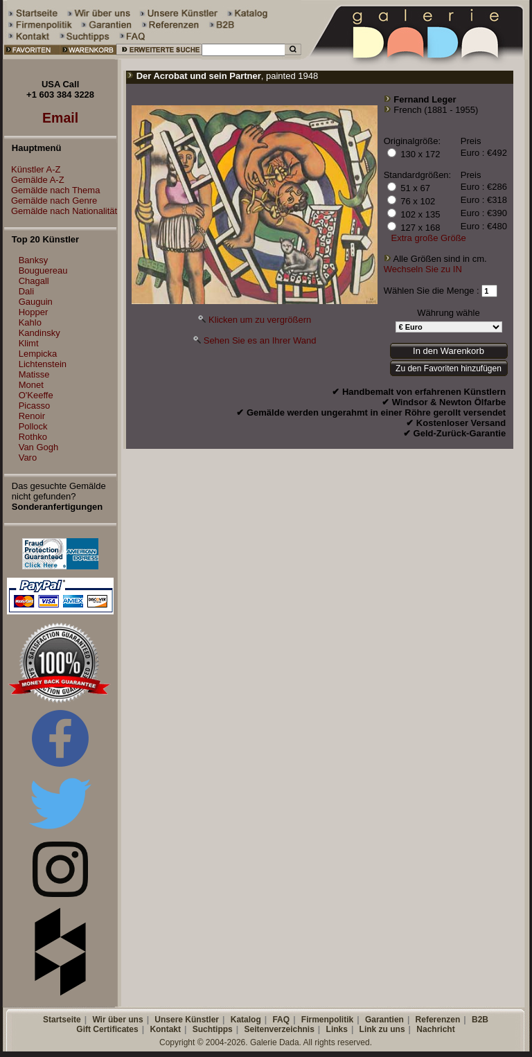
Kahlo (30, 322)
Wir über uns (117, 1019)
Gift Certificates (107, 1029)
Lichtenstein (42, 364)
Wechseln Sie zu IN (423, 269)
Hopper (33, 312)
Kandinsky (39, 333)
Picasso (35, 405)
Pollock (33, 426)
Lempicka (38, 353)
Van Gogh (39, 447)
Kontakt (165, 1029)
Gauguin (36, 301)
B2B (480, 1019)
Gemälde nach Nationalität (60, 211)
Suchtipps (213, 1029)
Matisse (34, 374)
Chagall (34, 281)
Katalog (246, 1019)
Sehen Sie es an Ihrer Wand (260, 340)
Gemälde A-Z (34, 180)
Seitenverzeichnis (279, 1029)
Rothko (33, 437)
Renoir (32, 416)
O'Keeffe (36, 395)
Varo (28, 457)
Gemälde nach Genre (50, 200)
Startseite (62, 1019)
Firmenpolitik (327, 1019)
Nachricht (435, 1029)
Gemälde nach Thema (52, 190)
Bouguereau (43, 270)
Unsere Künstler (186, 1019)
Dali (26, 291)
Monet (31, 385)
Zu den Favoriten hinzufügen (449, 368)
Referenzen (438, 1019)
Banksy (33, 260)
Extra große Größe (428, 238)
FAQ (281, 1019)
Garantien (384, 1019)
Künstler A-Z (32, 169)
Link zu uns (382, 1029)
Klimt (29, 343)
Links (337, 1029)
